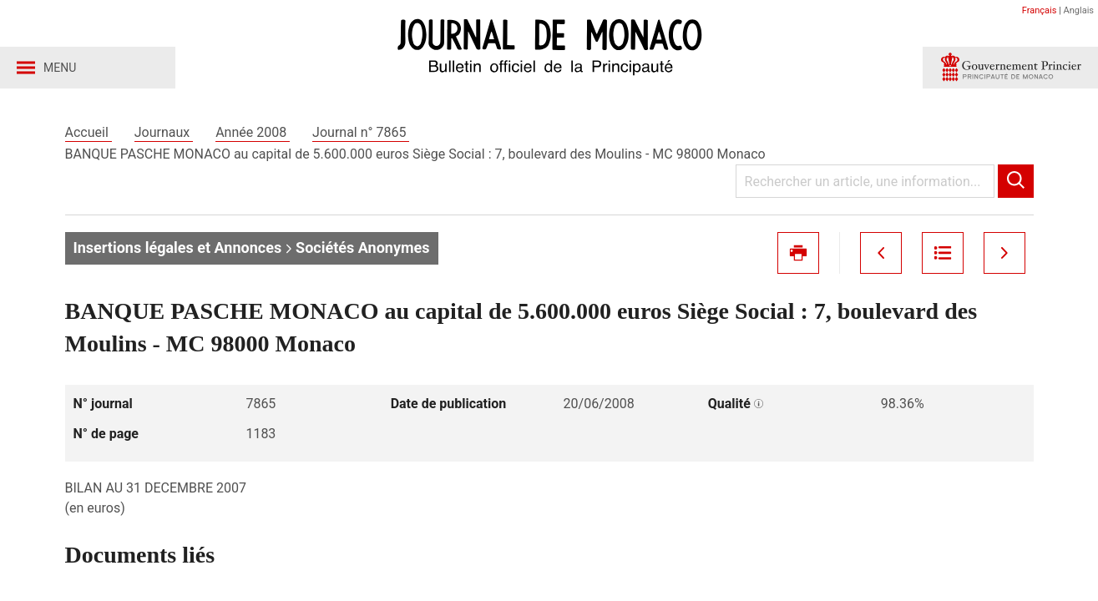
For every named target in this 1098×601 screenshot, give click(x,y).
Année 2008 (252, 132)
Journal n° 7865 (360, 132)
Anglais (1079, 10)
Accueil (88, 132)
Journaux (163, 132)
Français (1039, 10)
